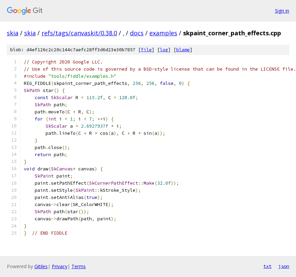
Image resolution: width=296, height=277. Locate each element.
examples (163, 33)
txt (267, 266)
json (283, 266)
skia (12, 33)
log (164, 50)
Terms (78, 266)
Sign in (282, 10)
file (146, 50)
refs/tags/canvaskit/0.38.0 (79, 33)
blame (183, 50)
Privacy (59, 266)
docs (137, 33)
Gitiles (41, 266)
